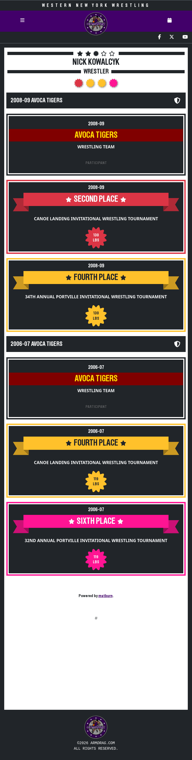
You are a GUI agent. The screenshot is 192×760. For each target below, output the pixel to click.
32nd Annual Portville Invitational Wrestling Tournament (96, 540)
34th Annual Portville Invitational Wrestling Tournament (96, 297)
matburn (105, 596)
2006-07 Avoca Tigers (37, 344)
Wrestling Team (95, 147)
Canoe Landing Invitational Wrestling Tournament (96, 219)
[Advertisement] (96, 668)
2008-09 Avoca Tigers (37, 100)
